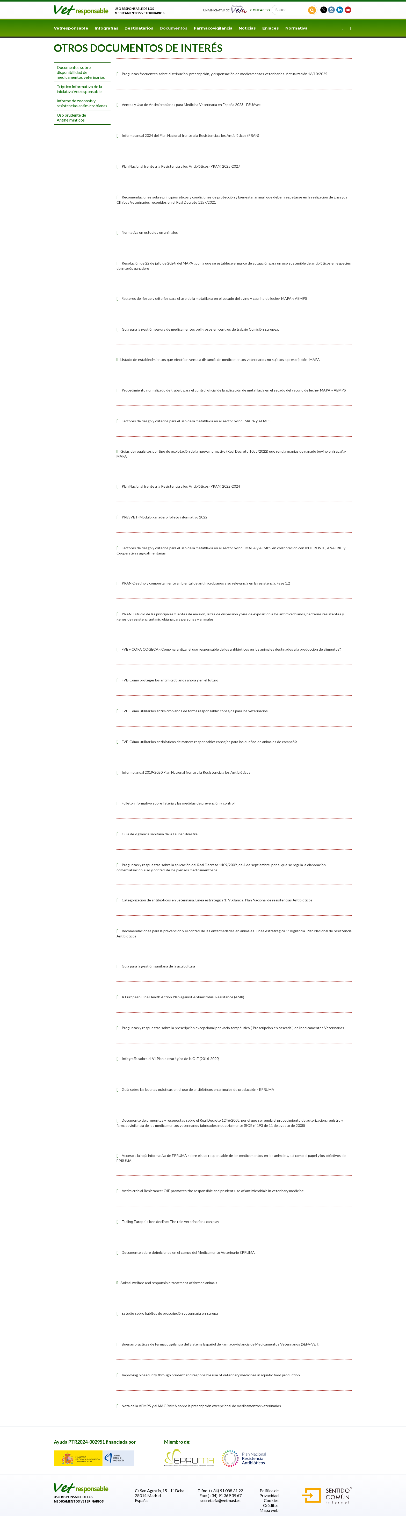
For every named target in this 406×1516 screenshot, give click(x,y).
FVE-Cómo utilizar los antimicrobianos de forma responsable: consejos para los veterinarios (195, 711)
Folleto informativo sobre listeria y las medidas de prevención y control (178, 803)
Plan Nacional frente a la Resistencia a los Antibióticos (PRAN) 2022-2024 (181, 486)
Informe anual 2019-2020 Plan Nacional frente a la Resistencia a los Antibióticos (186, 772)
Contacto (260, 10)
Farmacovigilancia (213, 28)
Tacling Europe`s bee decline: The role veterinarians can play (170, 1221)
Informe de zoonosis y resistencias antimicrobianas (82, 103)
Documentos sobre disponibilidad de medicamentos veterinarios (81, 72)
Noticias (247, 28)
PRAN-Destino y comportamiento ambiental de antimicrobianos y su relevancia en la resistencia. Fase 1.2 (206, 583)
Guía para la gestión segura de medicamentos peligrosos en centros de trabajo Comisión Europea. (200, 329)
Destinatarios (139, 28)
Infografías (106, 28)
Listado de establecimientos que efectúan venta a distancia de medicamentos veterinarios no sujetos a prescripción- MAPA (218, 359)
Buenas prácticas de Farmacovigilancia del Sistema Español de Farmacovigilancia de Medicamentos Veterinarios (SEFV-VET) (221, 1344)
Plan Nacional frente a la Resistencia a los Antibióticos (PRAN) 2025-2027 (181, 166)
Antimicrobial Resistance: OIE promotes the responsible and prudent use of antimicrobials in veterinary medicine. (213, 1190)
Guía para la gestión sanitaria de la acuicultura (158, 966)
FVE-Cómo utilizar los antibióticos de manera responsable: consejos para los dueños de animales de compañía (209, 741)
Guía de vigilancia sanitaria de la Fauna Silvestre (160, 834)
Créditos (271, 1505)
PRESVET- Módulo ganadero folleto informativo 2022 (164, 517)
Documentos (173, 28)
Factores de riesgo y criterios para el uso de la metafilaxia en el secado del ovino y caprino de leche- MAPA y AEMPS (214, 298)
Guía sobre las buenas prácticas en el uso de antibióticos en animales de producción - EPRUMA (198, 1089)
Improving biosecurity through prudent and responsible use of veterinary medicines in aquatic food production (211, 1375)
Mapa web (269, 1510)
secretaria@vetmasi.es (220, 1500)
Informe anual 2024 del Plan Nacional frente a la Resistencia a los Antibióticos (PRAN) (190, 135)
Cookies (271, 1500)
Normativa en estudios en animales (150, 232)
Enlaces (270, 28)
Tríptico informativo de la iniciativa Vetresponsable (79, 89)
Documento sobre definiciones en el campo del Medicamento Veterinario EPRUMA (188, 1252)
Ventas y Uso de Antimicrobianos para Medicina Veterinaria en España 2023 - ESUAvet (191, 104)
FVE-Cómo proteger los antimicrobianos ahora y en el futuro (170, 680)
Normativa (296, 28)
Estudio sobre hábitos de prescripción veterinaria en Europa (170, 1313)
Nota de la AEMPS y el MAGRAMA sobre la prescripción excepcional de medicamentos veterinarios (201, 1406)
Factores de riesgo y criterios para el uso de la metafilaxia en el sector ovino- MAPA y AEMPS (196, 421)
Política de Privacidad (269, 1493)
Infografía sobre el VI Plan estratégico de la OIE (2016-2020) (171, 1058)
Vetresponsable (71, 28)
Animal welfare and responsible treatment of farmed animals (167, 1282)
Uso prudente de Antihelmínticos (71, 117)
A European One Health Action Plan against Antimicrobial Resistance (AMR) (183, 997)
